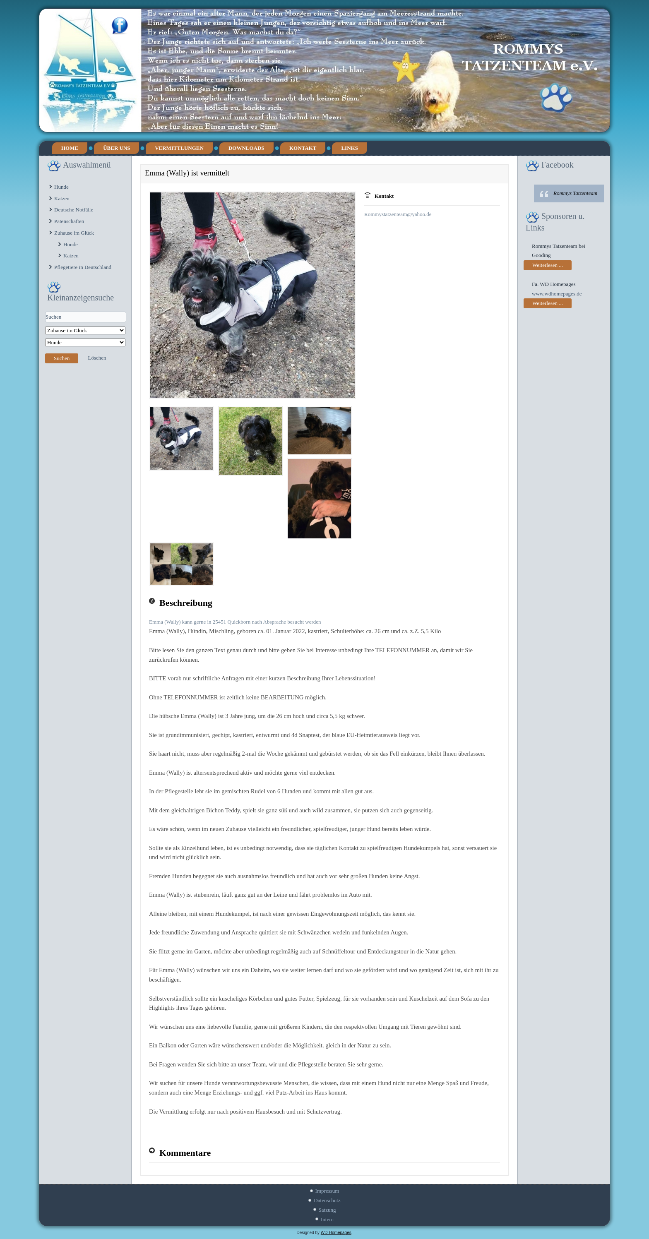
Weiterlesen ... (547, 265)
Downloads (246, 148)
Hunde (61, 187)
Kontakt (303, 148)
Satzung (327, 1210)
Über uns (116, 148)
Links (349, 148)
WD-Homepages (336, 1232)
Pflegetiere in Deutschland (82, 267)
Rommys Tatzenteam (575, 193)
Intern (327, 1219)
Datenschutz (327, 1200)
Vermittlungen (179, 148)
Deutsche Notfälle (73, 209)
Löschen (97, 358)
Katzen (62, 198)
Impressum (327, 1191)
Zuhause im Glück (74, 233)
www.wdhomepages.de (557, 294)
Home (69, 148)
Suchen (62, 358)
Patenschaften (69, 221)
